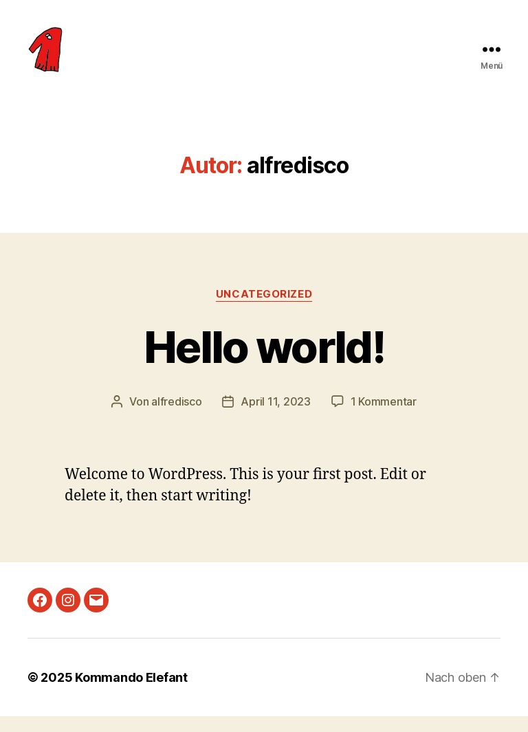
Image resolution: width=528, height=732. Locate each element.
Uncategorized (264, 310)
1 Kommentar (384, 417)
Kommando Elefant (131, 693)
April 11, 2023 (275, 417)
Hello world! (264, 362)
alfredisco (176, 417)
